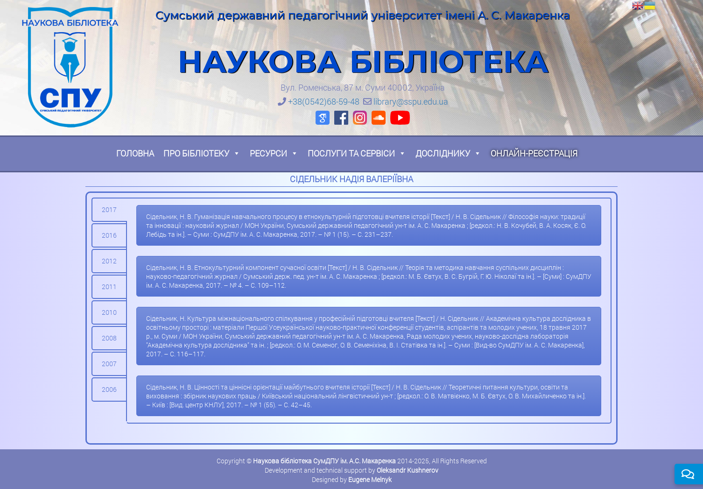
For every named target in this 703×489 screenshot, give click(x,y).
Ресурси (274, 153)
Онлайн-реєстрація (534, 153)
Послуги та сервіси (357, 153)
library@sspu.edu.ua (410, 101)
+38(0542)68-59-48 (323, 101)
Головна (135, 153)
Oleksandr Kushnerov (407, 470)
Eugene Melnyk (370, 479)
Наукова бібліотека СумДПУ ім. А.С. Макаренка (324, 460)
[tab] (109, 210)
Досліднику (448, 153)
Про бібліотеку (201, 153)
